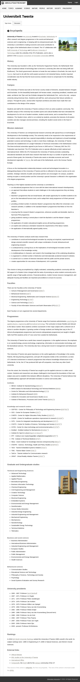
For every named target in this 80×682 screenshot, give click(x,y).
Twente (9, 74)
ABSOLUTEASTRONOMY (15, 3)
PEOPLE (42, 8)
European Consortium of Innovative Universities (33, 56)
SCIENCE (27, 8)
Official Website (16, 655)
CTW (30, 299)
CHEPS (51, 415)
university (28, 36)
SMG (42, 291)
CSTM (56, 427)
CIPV (55, 421)
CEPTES (64, 409)
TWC (33, 450)
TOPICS (10, 8)
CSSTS (58, 424)
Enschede (42, 36)
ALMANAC (18, 8)
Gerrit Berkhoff (32, 593)
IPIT (55, 436)
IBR (35, 394)
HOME (4, 8)
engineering (22, 324)
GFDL (12, 670)
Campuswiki (15, 663)
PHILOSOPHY (67, 8)
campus (37, 663)
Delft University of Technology (17, 50)
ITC (57, 305)
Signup (70, 2)
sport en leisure (36, 433)
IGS (45, 397)
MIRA (58, 388)
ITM (38, 439)
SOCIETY (58, 8)
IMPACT (51, 399)
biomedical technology (37, 324)
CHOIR (60, 418)
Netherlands (51, 36)
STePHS (54, 445)
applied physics (12, 324)
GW (28, 294)
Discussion (17, 23)
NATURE (34, 8)
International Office (17, 660)
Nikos (57, 442)
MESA (39, 386)
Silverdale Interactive (53, 679)
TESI (44, 448)
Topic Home (8, 23)
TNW (31, 302)
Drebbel (45, 430)
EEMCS (55, 297)
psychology (71, 321)
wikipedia (29, 668)
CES (38, 412)
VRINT (41, 456)
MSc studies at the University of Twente (24, 657)
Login (76, 2)
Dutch (25, 663)
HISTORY (50, 8)
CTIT (46, 391)
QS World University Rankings (23, 639)
